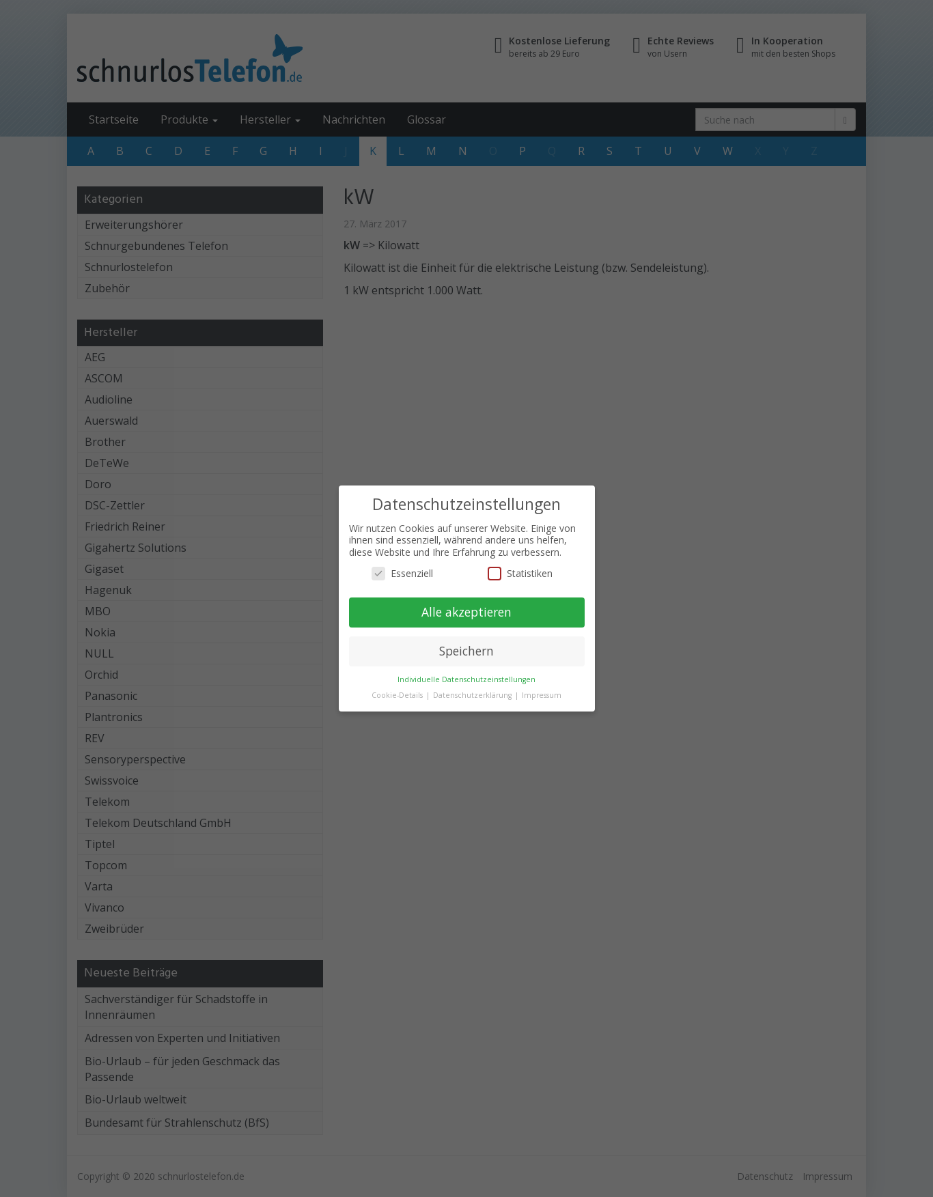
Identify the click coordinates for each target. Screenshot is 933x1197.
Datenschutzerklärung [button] (473, 695)
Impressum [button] (541, 695)
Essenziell (402, 573)
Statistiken (520, 573)
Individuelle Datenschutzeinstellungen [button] (466, 679)
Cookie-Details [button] (398, 695)
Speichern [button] (466, 651)
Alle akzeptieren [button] (466, 612)
